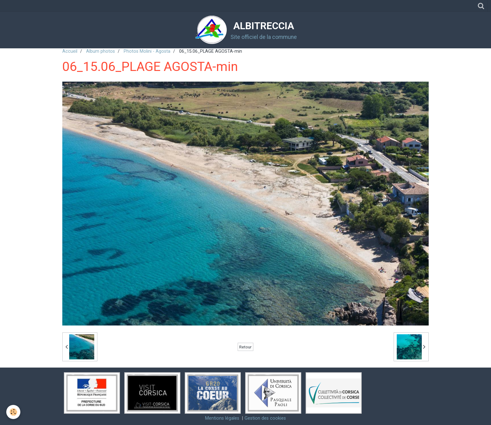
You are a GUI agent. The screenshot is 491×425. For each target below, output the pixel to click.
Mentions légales (222, 418)
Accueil (69, 51)
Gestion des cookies (265, 418)
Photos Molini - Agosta (147, 51)
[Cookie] (13, 412)
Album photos (100, 51)
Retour (245, 346)
